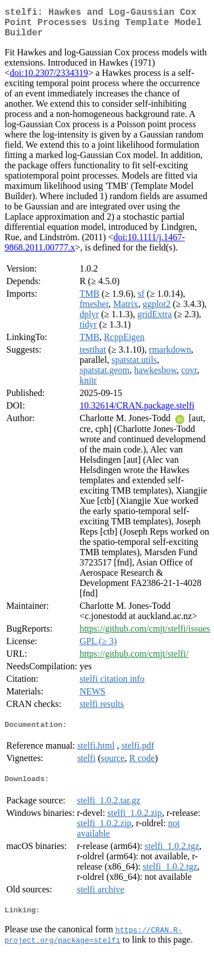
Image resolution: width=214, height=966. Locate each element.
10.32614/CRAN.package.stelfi (136, 412)
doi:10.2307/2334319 (49, 79)
